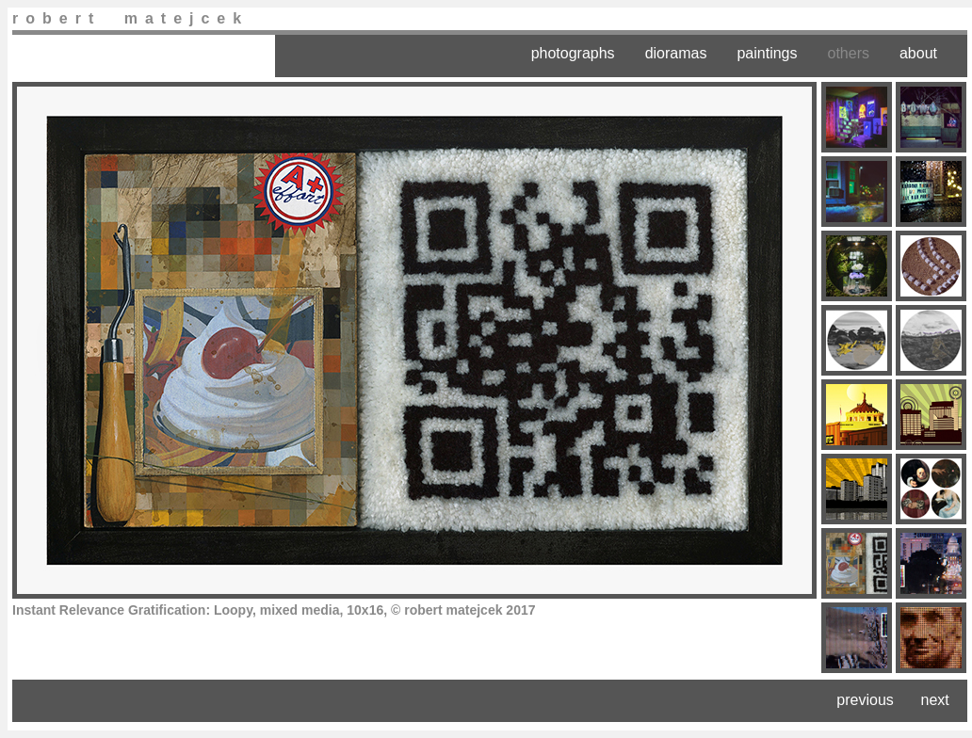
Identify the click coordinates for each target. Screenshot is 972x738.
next (935, 700)
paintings (767, 53)
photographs (573, 53)
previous (864, 700)
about (918, 53)
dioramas (676, 53)
